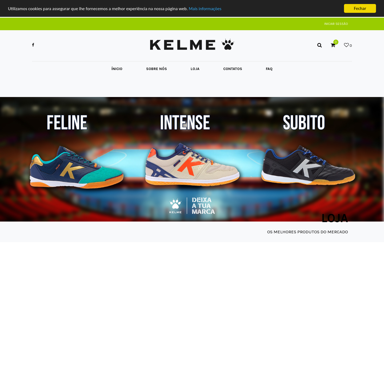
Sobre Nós (156, 69)
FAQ (269, 69)
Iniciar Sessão (336, 24)
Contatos (232, 69)
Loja (195, 69)
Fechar (360, 8)
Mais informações (205, 8)
